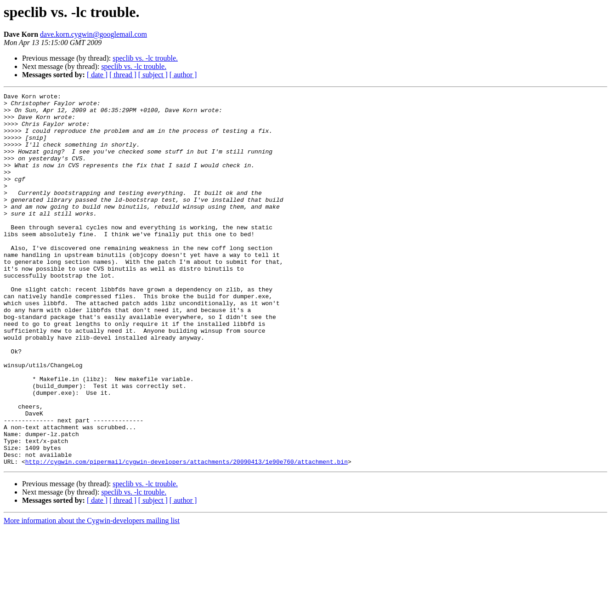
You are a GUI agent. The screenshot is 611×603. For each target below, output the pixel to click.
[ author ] (183, 75)
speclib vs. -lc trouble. (145, 58)
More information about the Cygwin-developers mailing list (92, 595)
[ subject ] (153, 75)
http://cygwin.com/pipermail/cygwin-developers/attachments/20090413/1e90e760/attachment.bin (186, 536)
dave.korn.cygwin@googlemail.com (93, 34)
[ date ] (97, 75)
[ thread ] (122, 75)
